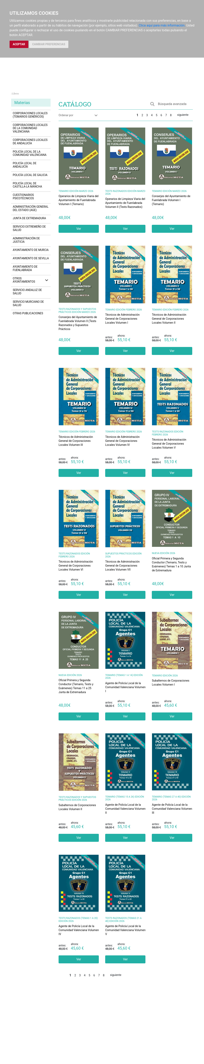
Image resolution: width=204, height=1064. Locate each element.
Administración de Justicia (26, 240)
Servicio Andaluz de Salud (27, 291)
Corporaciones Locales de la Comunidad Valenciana (30, 128)
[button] (170, 104)
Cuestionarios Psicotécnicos (23, 196)
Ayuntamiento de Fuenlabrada (25, 268)
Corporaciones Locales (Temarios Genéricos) (30, 115)
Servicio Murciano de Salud (28, 303)
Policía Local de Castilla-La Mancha (27, 185)
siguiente (182, 114)
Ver (78, 229)
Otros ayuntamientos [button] (31, 280)
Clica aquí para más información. (162, 25)
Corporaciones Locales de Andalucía (30, 141)
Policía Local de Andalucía (24, 165)
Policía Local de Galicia (30, 175)
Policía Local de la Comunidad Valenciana (29, 153)
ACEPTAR (19, 44)
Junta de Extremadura (29, 218)
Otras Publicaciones (28, 313)
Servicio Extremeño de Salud (29, 228)
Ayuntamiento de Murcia (31, 250)
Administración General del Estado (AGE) (30, 208)
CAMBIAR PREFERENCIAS (48, 44)
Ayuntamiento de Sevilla (31, 258)
